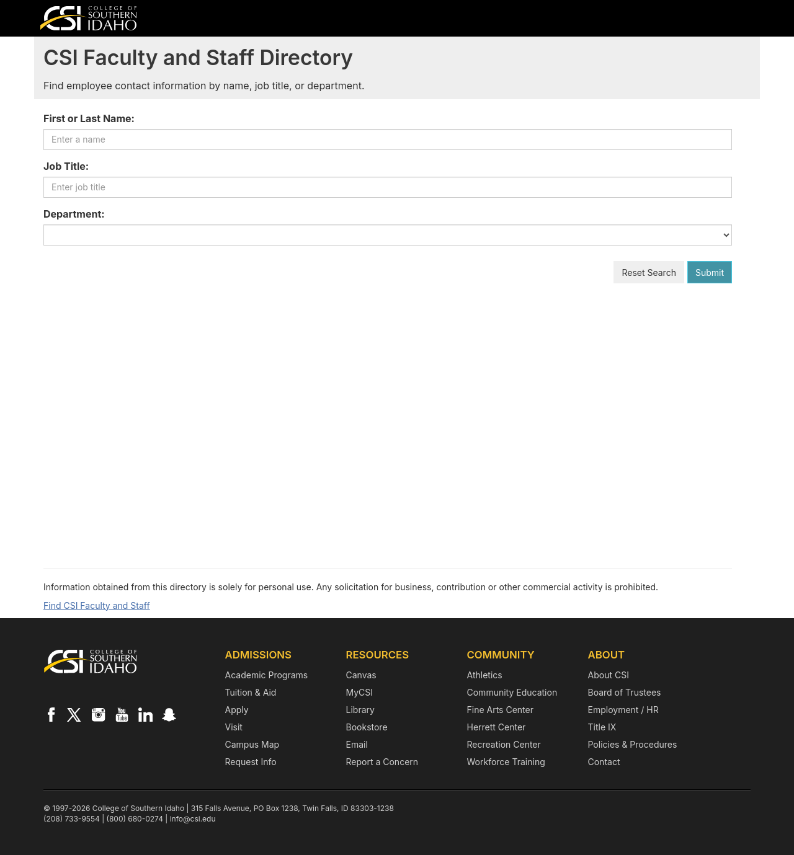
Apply (237, 709)
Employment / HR (623, 709)
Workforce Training (506, 761)
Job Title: (66, 166)
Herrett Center (496, 727)
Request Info (251, 761)
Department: (74, 214)
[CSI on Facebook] (50, 714)
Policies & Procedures (632, 744)
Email (357, 744)
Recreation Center (504, 744)
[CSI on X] (74, 714)
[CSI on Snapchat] (168, 714)
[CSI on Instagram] (98, 714)
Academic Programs (266, 675)
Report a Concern (382, 761)
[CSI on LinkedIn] (145, 714)
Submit (709, 272)
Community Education (512, 692)
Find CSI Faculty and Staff (96, 605)
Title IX (602, 727)
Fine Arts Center (500, 709)
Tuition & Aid (251, 692)
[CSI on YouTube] (121, 714)
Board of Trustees (624, 692)
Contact (604, 761)
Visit (234, 727)
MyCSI (359, 692)
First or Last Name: (89, 118)
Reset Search (649, 272)
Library (360, 709)
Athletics (484, 675)
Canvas (361, 675)
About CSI (608, 675)
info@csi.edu (193, 818)
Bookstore (367, 727)
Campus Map (252, 744)
